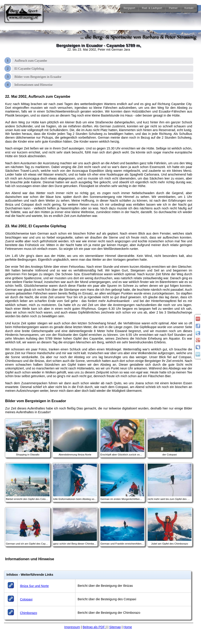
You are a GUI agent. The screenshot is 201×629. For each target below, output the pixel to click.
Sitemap (115, 627)
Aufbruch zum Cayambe (30, 60)
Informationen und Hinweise (33, 84)
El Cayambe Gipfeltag (29, 68)
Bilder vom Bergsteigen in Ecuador (37, 76)
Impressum (72, 627)
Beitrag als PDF (94, 627)
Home (127, 627)
